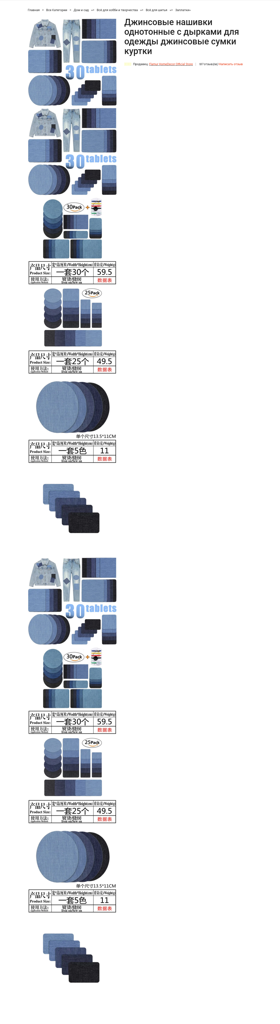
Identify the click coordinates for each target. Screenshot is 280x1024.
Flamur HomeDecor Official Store (171, 64)
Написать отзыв (231, 64)
